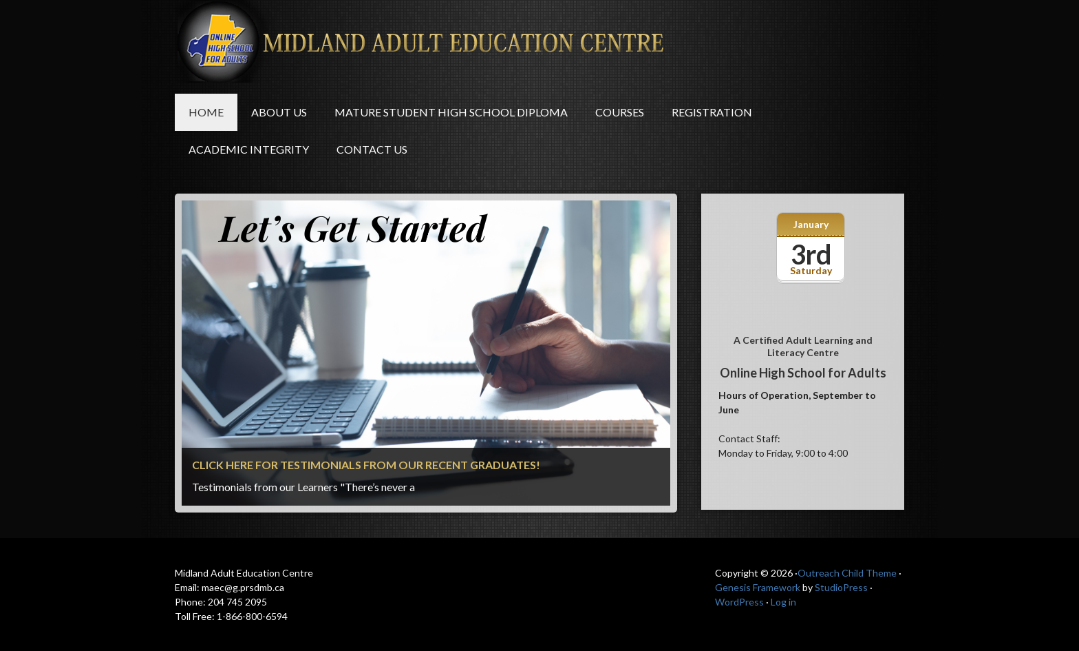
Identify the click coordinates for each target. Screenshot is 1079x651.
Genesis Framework (757, 587)
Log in (783, 602)
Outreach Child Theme (847, 573)
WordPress (739, 602)
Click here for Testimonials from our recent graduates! (366, 464)
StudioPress (841, 587)
